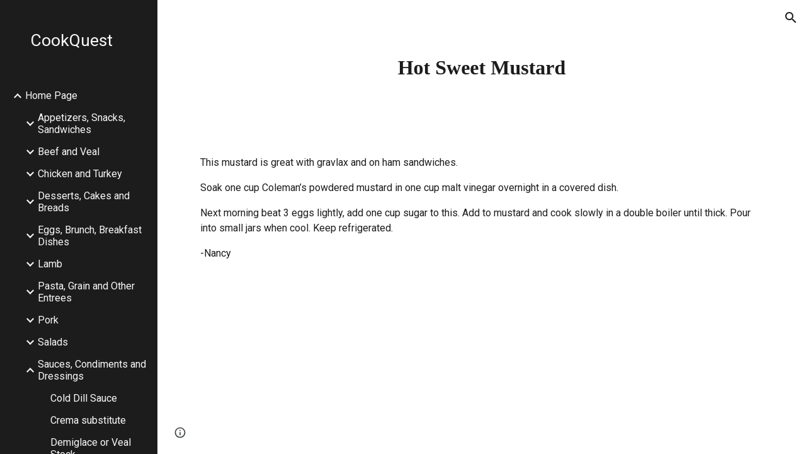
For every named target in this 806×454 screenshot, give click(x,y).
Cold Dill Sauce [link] (83, 398)
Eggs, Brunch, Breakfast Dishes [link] (90, 236)
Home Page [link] (51, 96)
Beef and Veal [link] (68, 152)
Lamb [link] (50, 264)
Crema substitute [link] (88, 420)
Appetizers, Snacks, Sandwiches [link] (81, 124)
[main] (482, 67)
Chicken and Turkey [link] (80, 174)
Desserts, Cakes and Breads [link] (84, 202)
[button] (791, 18)
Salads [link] (53, 342)
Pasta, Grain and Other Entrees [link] (86, 292)
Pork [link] (48, 320)
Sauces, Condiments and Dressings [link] (92, 370)
